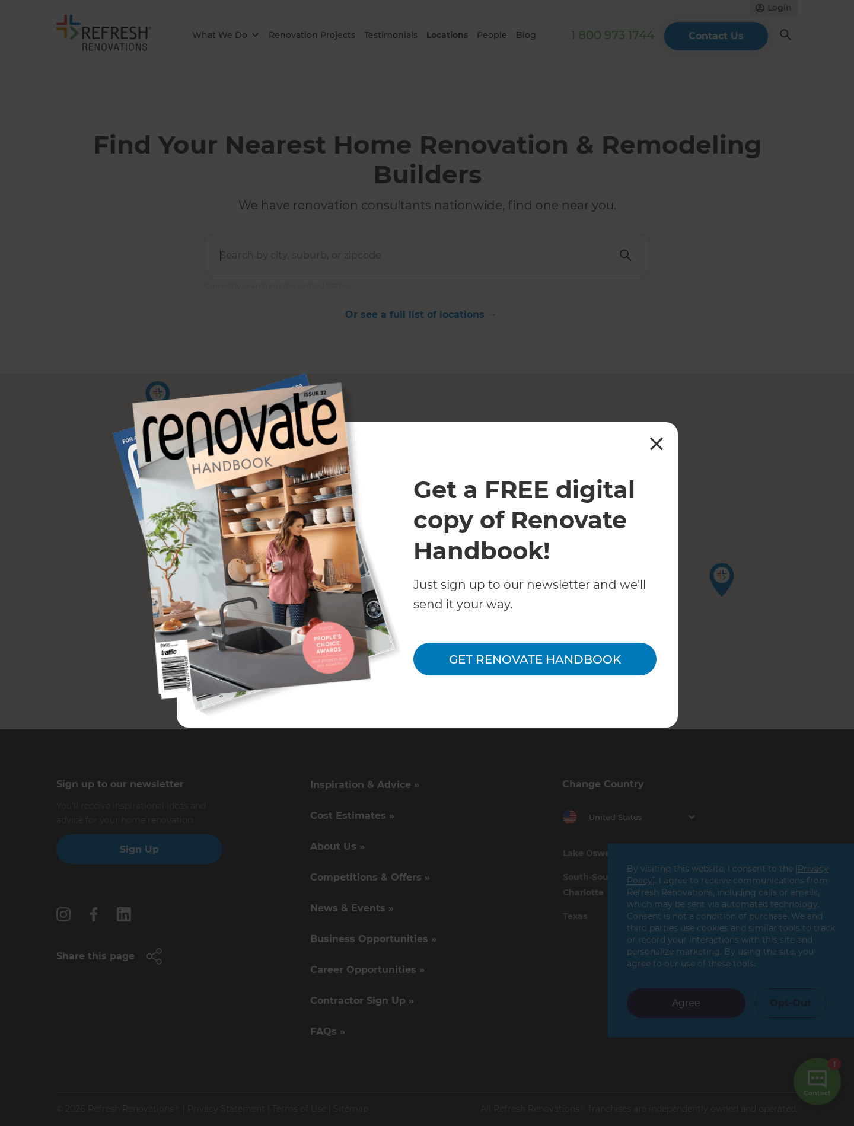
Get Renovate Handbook (535, 659)
